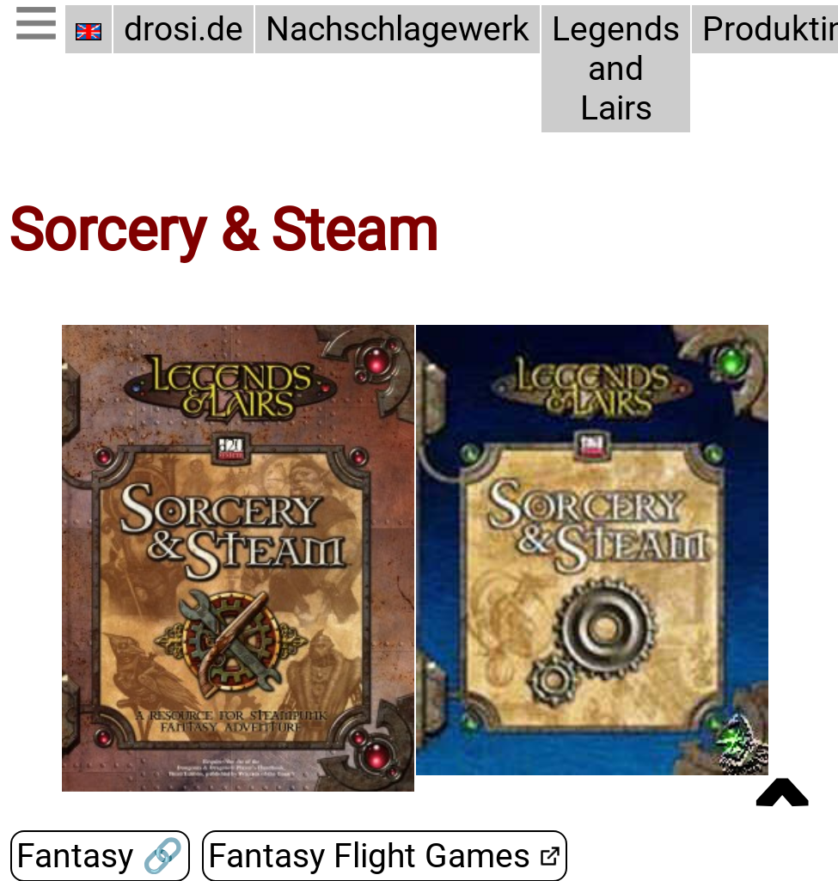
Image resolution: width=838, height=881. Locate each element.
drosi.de (183, 29)
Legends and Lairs (616, 68)
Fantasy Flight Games (368, 856)
